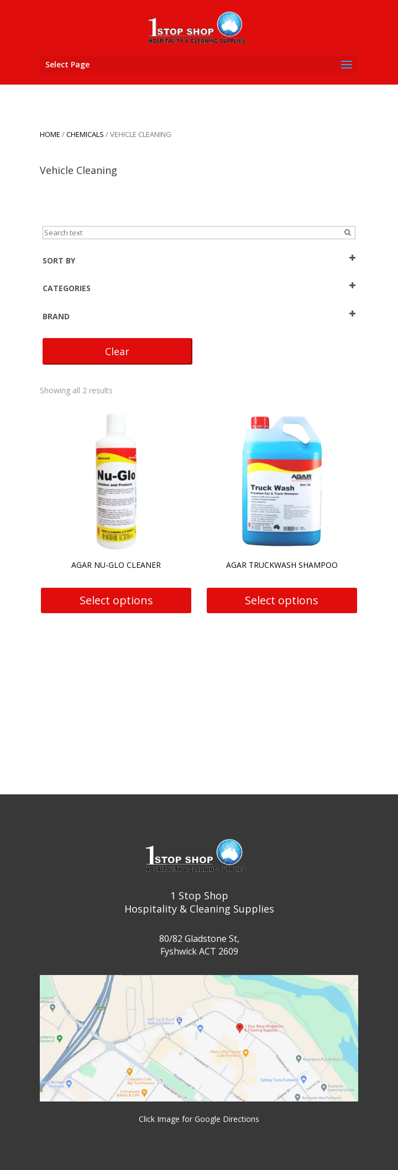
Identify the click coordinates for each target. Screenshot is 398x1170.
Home (50, 134)
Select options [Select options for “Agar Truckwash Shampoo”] (281, 600)
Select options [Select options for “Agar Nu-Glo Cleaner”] (116, 600)
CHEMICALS (85, 134)
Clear (117, 351)
